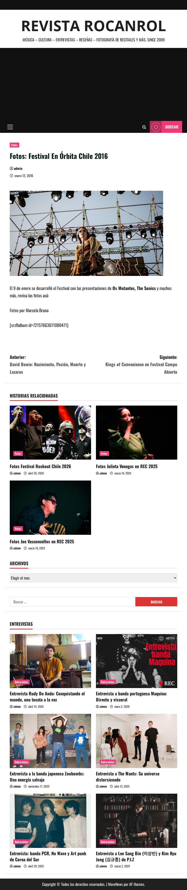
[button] (10, 127)
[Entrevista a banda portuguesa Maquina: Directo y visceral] (136, 661)
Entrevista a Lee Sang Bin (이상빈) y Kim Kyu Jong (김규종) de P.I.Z (136, 856)
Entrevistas (21, 682)
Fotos (14, 145)
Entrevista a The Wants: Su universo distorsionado (127, 776)
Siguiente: (135, 365)
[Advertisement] (93, 84)
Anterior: (52, 365)
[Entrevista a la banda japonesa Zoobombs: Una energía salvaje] (50, 741)
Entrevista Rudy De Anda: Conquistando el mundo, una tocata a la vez (47, 696)
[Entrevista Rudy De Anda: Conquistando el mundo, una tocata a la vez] (50, 661)
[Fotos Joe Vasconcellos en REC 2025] (50, 508)
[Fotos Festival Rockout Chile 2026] (50, 433)
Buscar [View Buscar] (164, 127)
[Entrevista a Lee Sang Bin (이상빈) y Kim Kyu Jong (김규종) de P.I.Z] (136, 821)
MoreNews (115, 884)
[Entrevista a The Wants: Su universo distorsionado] (136, 741)
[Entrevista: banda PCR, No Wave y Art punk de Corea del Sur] (50, 821)
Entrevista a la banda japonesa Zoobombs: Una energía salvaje (47, 776)
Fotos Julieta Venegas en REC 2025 (127, 466)
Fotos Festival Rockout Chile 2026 (40, 466)
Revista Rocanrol (93, 26)
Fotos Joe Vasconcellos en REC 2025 (42, 541)
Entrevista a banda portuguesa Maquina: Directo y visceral (131, 696)
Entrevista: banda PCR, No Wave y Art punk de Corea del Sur (48, 856)
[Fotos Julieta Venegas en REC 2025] (136, 433)
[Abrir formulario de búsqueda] (144, 127)
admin (18, 168)
